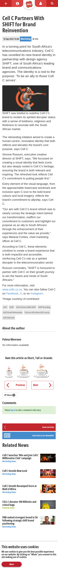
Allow (11, 564)
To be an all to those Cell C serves (37, 312)
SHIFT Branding (44, 307)
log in (13, 410)
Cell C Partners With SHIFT (26, 307)
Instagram (36, 293)
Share (9, 395)
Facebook (12, 293)
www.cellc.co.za (12, 289)
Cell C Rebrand (8, 317)
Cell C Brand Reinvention (12, 312)
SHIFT (11, 307)
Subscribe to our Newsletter (43, 435)
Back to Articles (48, 427)
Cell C (5, 307)
